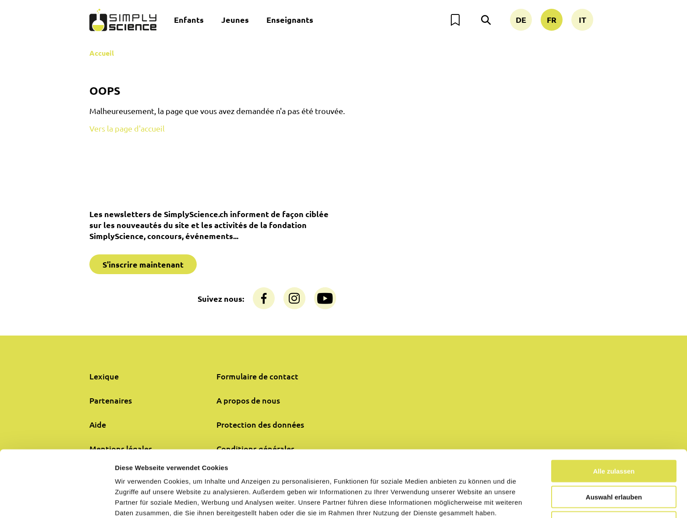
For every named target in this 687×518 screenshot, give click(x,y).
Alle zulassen (613, 430)
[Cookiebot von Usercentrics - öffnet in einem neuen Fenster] (56, 500)
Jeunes (235, 19)
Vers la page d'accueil (127, 128)
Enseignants (289, 19)
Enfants (189, 19)
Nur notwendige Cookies (613, 482)
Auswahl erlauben (614, 456)
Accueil (101, 52)
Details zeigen (466, 500)
